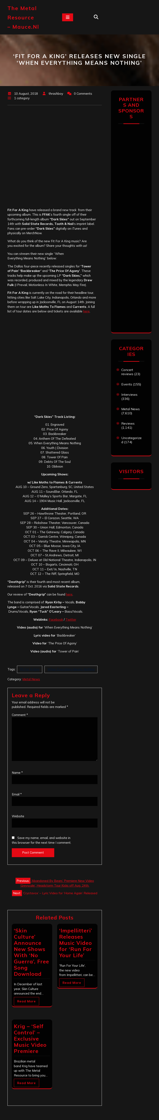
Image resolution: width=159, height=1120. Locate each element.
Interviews (129, 394)
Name (17, 773)
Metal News (31, 679)
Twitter (70, 619)
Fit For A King (29, 669)
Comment (20, 715)
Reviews (128, 423)
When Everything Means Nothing (71, 669)
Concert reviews (127, 372)
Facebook (56, 619)
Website (18, 816)
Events (126, 384)
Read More (26, 1001)
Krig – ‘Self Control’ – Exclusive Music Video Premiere (30, 1038)
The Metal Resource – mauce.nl (23, 17)
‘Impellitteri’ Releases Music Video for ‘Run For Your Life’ (75, 942)
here (86, 311)
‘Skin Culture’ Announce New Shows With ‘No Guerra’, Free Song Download (31, 952)
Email (17, 794)
